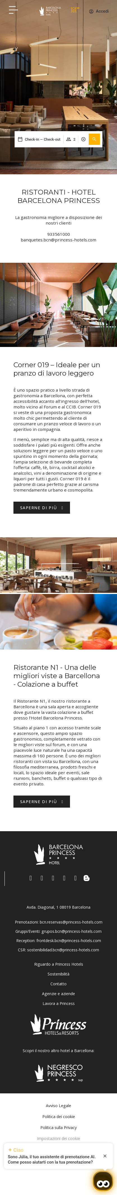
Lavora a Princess (59, 1003)
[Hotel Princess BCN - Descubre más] (41, 802)
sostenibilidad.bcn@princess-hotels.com (63, 949)
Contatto (58, 983)
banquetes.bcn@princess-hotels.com (58, 240)
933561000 (58, 234)
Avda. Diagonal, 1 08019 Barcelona (58, 907)
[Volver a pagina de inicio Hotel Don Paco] (50, 11)
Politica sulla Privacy (58, 1127)
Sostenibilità (58, 974)
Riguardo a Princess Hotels (58, 964)
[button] (94, 139)
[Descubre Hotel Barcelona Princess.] (41, 508)
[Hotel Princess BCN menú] (13, 9)
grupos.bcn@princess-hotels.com (71, 931)
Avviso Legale (58, 1105)
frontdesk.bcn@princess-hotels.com (68, 940)
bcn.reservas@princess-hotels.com (71, 922)
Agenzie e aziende (58, 993)
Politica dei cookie (58, 1116)
